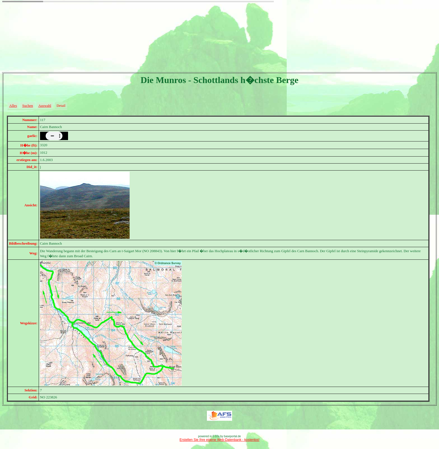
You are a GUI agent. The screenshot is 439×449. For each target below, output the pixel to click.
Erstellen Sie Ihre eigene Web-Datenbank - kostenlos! (219, 440)
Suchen (27, 105)
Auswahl (44, 105)
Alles (13, 105)
